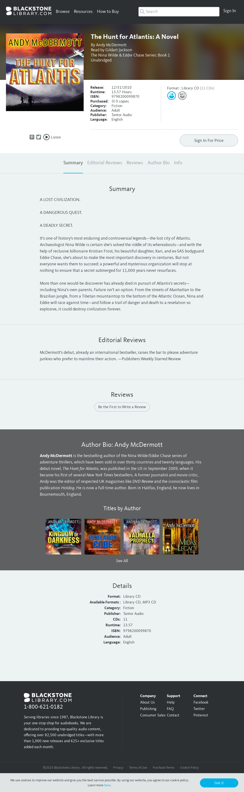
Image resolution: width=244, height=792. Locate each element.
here (107, 785)
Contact (173, 715)
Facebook (200, 703)
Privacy (118, 767)
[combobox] (178, 11)
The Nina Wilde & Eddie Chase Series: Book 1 (130, 55)
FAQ (170, 709)
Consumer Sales (153, 715)
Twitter (199, 709)
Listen (56, 137)
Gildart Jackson (118, 50)
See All (122, 561)
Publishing (148, 709)
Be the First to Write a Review (122, 407)
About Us (147, 703)
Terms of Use (138, 767)
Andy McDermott (111, 45)
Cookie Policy (189, 767)
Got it (219, 783)
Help (170, 703)
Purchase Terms (163, 767)
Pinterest (200, 715)
